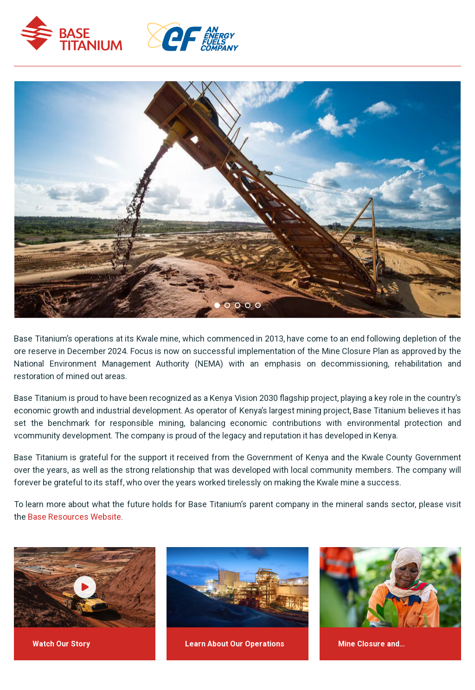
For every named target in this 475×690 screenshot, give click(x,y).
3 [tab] (237, 305)
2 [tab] (227, 305)
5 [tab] (258, 305)
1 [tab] (217, 305)
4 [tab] (247, 305)
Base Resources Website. (75, 517)
